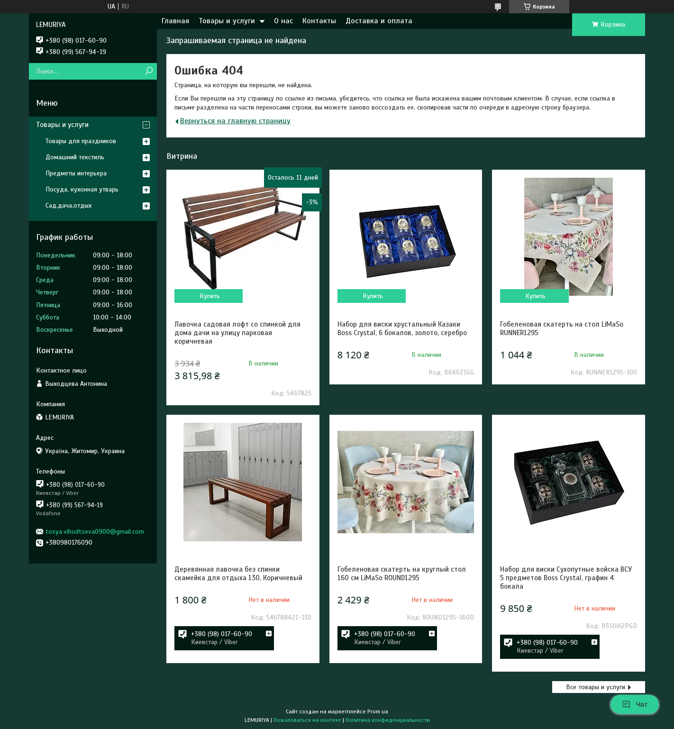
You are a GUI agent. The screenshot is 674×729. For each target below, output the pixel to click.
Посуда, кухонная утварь (82, 189)
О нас (283, 21)
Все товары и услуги (595, 687)
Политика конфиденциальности (388, 720)
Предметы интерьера (76, 173)
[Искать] (148, 71)
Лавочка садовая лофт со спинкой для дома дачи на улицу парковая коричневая (237, 333)
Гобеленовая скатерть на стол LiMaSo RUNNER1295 (561, 328)
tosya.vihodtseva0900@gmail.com (95, 532)
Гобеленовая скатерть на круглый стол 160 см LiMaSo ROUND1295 (401, 573)
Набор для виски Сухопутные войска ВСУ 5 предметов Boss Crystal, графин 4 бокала (566, 578)
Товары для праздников (81, 141)
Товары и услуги (227, 21)
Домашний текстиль (75, 157)
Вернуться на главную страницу (235, 121)
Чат (634, 704)
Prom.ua (377, 711)
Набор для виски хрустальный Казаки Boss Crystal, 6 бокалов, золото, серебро (402, 328)
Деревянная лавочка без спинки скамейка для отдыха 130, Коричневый (238, 573)
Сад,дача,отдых (68, 205)
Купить (210, 296)
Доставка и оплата (379, 21)
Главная (175, 21)
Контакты (319, 21)
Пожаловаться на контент (307, 720)
